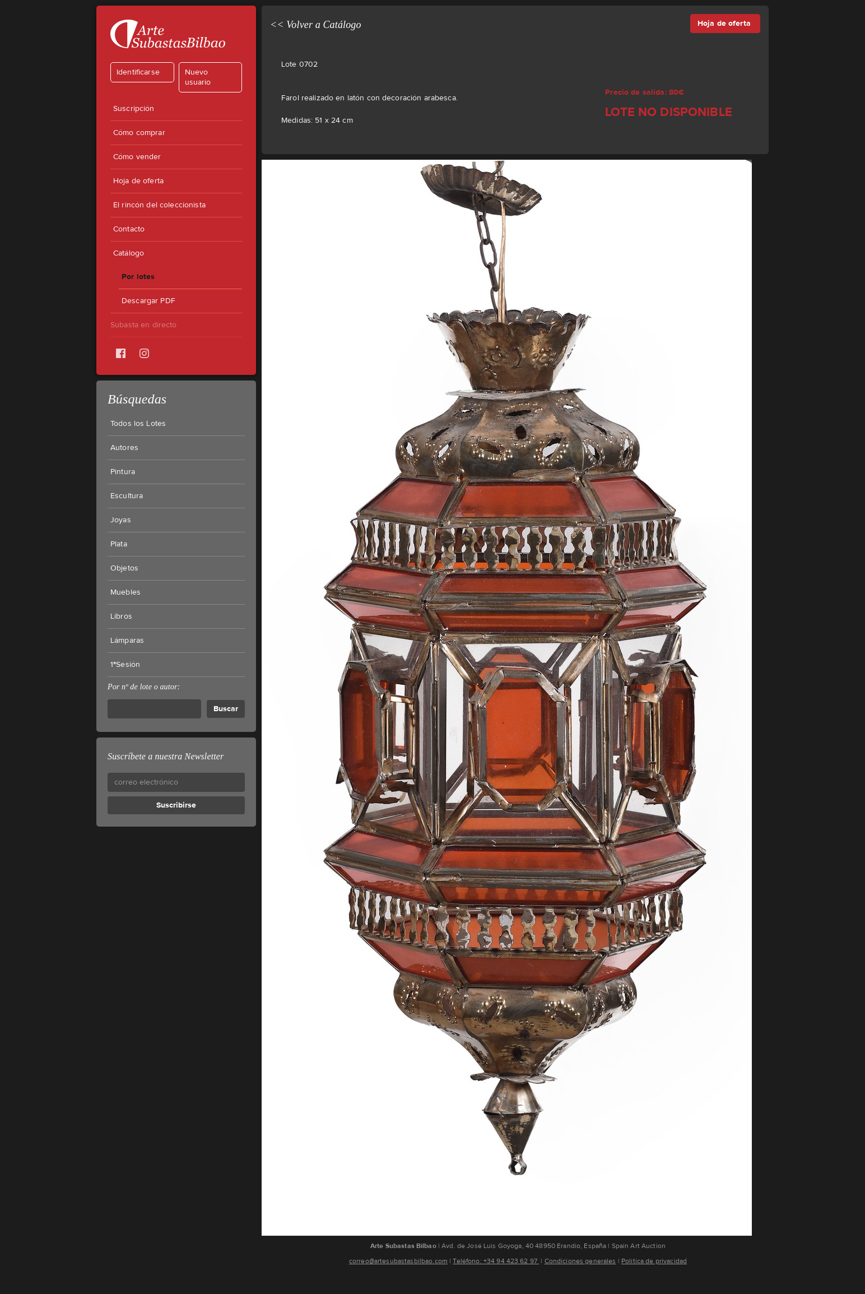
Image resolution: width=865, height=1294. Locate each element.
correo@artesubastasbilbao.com (398, 1261)
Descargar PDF (148, 300)
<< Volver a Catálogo (315, 24)
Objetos (124, 568)
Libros (121, 616)
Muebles (125, 592)
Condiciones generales (580, 1261)
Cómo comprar (139, 132)
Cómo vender (137, 156)
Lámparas (127, 640)
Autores (124, 447)
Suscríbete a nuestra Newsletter (166, 756)
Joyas (120, 520)
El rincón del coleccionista (159, 205)
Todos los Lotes (138, 423)
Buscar (225, 708)
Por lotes (138, 276)
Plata (118, 544)
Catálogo (128, 253)
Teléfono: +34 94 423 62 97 (496, 1261)
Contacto (129, 229)
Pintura (122, 471)
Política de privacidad (654, 1261)
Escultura (126, 495)
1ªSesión (125, 664)
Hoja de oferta (138, 181)
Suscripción (134, 108)
